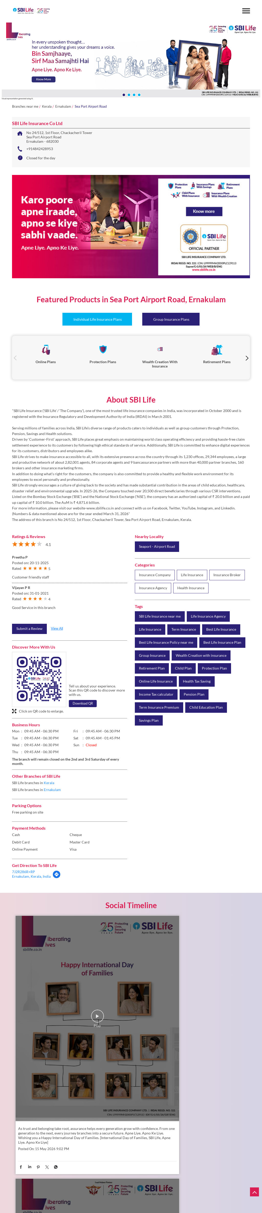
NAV (60, 1200)
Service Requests (102, 1200)
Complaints (77, 1200)
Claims (125, 1200)
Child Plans (80, 1191)
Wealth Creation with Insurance (117, 1187)
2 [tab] (128, 94)
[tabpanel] (131, 62)
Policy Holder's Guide (47, 1204)
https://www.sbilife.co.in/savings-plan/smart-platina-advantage (204, 1040)
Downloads (98, 1209)
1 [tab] (123, 94)
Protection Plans (77, 1187)
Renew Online (42, 1200)
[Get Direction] (56, 877)
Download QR (83, 703)
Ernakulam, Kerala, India (31, 876)
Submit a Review (29, 628)
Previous (15, 357)
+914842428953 (39, 149)
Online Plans (51, 1187)
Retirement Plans (54, 1191)
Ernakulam (63, 106)
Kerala (47, 106)
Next (247, 357)
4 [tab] (138, 94)
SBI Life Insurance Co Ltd (57, 1133)
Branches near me (25, 106)
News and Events (137, 1209)
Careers (52, 1209)
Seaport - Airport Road (157, 546)
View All (57, 628)
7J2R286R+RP (23, 872)
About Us (34, 1209)
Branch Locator (74, 1209)
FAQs (115, 1209)
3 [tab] (133, 94)
